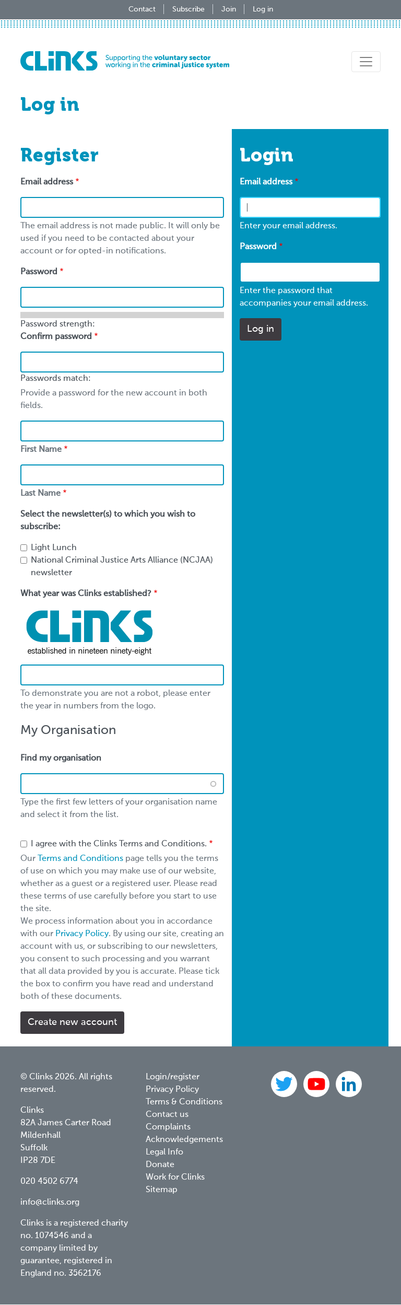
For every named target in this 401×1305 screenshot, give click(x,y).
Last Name (40, 494)
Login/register (172, 1077)
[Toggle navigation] (366, 61)
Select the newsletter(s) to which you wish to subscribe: (107, 520)
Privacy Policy (82, 934)
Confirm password (56, 337)
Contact (142, 9)
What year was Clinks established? (85, 594)
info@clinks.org (49, 1202)
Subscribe (188, 9)
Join (228, 9)
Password (258, 247)
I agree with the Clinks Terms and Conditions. (119, 844)
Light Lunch (54, 548)
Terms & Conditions (184, 1102)
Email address (266, 182)
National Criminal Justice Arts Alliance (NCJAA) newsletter (122, 566)
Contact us (167, 1115)
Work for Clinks (175, 1177)
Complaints (168, 1127)
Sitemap (162, 1190)
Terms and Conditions (80, 859)
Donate (160, 1165)
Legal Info (164, 1152)
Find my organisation (60, 758)
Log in (263, 9)
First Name (41, 450)
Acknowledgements (184, 1140)
